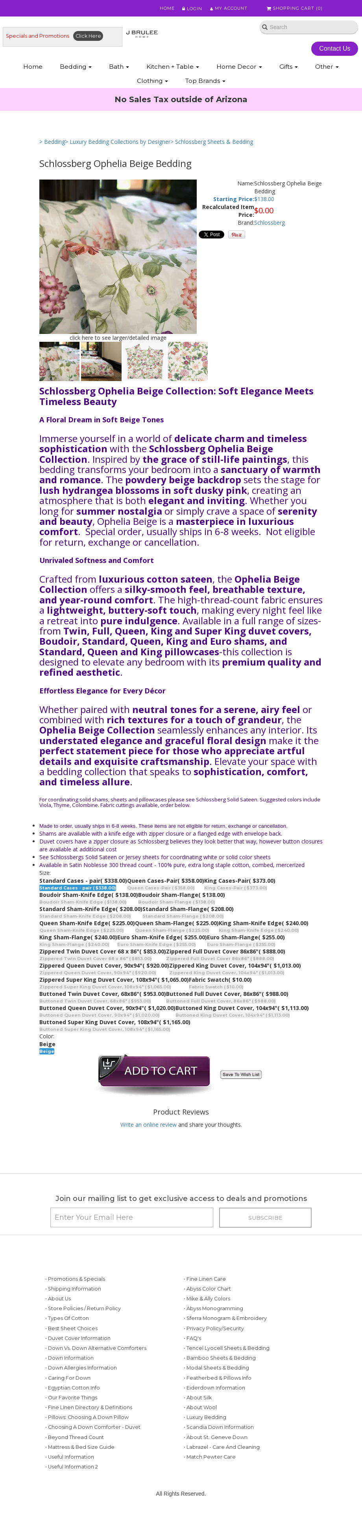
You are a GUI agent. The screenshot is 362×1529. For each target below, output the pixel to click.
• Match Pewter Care (210, 1459)
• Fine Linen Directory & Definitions (88, 1410)
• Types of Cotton (67, 1321)
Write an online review (148, 1125)
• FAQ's (192, 1341)
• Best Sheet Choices (71, 1331)
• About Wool (200, 1410)
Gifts (288, 67)
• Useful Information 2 (71, 1469)
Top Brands (205, 81)
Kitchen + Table (172, 67)
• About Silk (198, 1400)
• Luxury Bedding (205, 1420)
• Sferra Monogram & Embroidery (225, 1321)
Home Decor (239, 67)
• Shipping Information (73, 1291)
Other (327, 67)
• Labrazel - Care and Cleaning (222, 1449)
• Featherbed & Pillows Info (217, 1380)
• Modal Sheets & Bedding (216, 1370)
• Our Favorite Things (71, 1400)
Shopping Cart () (295, 8)
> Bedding (52, 142)
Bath (119, 67)
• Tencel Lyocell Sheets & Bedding (227, 1350)
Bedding (76, 67)
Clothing (152, 81)
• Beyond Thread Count (74, 1440)
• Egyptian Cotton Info (72, 1390)
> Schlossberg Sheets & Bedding (211, 142)
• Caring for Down (67, 1380)
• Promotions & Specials (75, 1281)
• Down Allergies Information (81, 1370)
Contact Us (335, 49)
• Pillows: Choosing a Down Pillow (87, 1420)
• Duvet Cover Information (78, 1341)
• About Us (58, 1301)
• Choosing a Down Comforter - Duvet (92, 1429)
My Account (228, 8)
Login (191, 8)
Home (166, 8)
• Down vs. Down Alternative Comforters (95, 1350)
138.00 (265, 200)
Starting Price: (233, 200)
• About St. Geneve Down (215, 1440)
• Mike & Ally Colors (207, 1301)
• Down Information (69, 1360)
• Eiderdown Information (214, 1390)
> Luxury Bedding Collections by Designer (117, 142)
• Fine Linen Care (205, 1281)
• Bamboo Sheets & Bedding (220, 1360)
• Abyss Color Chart (207, 1291)
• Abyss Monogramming (213, 1311)
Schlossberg (269, 223)
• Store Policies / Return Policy (83, 1311)
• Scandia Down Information (219, 1429)
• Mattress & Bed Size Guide (80, 1449)
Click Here (88, 36)
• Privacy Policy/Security (214, 1331)
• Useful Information (69, 1459)
